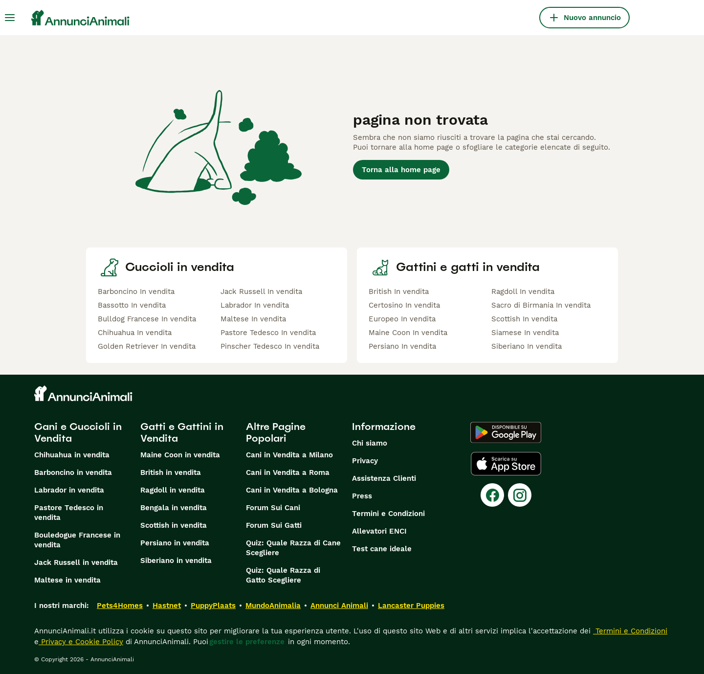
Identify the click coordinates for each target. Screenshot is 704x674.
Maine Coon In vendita (408, 332)
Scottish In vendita (524, 319)
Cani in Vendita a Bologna (292, 490)
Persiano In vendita (402, 346)
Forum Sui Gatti (274, 525)
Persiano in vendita (174, 543)
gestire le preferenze (247, 641)
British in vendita (170, 472)
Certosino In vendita (404, 305)
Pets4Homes (120, 605)
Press (362, 496)
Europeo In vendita (402, 319)
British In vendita (399, 291)
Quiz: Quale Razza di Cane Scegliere (293, 548)
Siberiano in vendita (176, 560)
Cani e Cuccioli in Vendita (78, 432)
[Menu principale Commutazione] (10, 17)
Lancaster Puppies (411, 605)
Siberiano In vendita (526, 346)
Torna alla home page (401, 169)
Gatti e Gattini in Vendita (181, 432)
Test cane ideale (382, 548)
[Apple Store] (506, 463)
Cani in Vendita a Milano (289, 454)
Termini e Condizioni (388, 513)
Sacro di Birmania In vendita (541, 305)
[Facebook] (492, 495)
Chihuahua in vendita (72, 454)
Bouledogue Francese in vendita (77, 540)
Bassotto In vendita (132, 305)
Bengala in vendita (173, 507)
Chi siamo (369, 443)
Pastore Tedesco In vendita (268, 332)
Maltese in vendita (67, 580)
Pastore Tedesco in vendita (68, 512)
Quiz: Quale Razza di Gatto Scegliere (283, 575)
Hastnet (167, 605)
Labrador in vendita (69, 490)
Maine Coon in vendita (180, 454)
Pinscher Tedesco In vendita (269, 346)
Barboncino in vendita (73, 472)
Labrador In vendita (254, 305)
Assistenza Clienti (384, 478)
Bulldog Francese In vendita (147, 319)
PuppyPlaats (213, 605)
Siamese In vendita (525, 332)
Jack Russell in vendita (76, 562)
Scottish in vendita (173, 525)
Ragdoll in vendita (172, 490)
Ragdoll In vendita (522, 291)
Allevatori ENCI (379, 531)
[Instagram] (519, 495)
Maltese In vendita (253, 319)
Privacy (365, 460)
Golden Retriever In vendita (147, 346)
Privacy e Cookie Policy (81, 641)
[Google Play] (505, 432)
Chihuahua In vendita (135, 332)
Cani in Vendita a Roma (288, 472)
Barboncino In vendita (136, 291)
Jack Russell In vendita (261, 291)
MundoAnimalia (273, 605)
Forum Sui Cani (273, 507)
